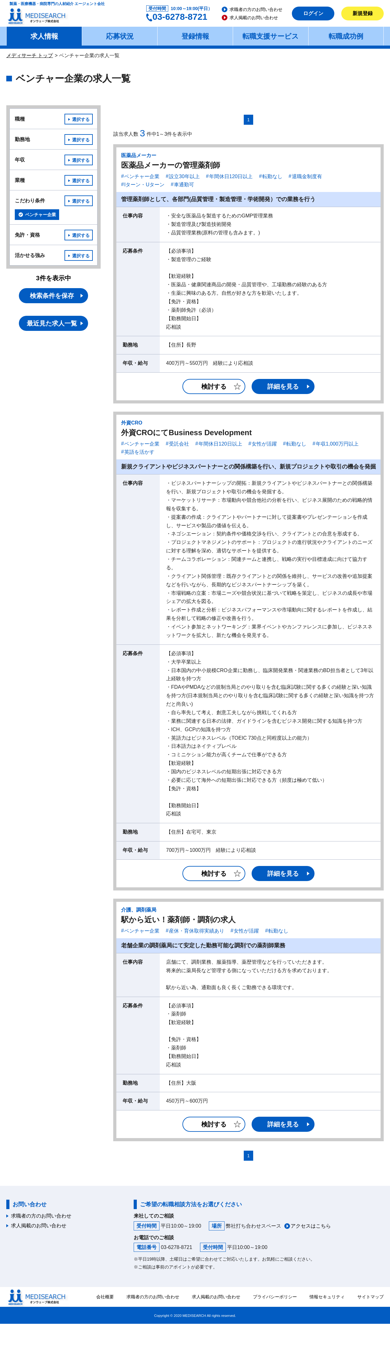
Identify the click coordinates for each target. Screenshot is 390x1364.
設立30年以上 (184, 176)
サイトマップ (370, 1296)
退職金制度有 (307, 176)
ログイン (313, 13)
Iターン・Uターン (144, 184)
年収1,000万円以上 (337, 443)
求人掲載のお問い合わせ (254, 17)
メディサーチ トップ (29, 55)
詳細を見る (283, 386)
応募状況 (120, 36)
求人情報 (44, 36)
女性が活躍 (264, 443)
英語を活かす (139, 452)
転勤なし (272, 176)
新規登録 (363, 13)
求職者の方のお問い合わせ (256, 9)
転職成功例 (346, 36)
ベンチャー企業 (141, 176)
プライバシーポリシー (275, 1296)
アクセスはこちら (311, 1226)
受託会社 (179, 443)
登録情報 (195, 36)
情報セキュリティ (327, 1296)
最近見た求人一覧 (52, 323)
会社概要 (105, 1296)
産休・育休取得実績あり (196, 931)
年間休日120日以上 (231, 176)
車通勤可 (184, 184)
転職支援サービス (270, 36)
